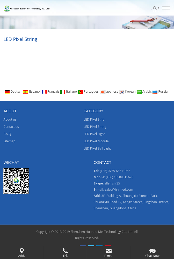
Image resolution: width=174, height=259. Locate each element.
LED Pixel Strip (94, 119)
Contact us (11, 126)
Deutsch (13, 91)
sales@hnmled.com (119, 189)
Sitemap (9, 141)
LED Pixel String (20, 39)
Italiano (69, 91)
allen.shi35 (112, 183)
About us (9, 119)
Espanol (32, 91)
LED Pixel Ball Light (97, 148)
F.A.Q (7, 134)
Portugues (88, 91)
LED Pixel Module (96, 141)
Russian (160, 91)
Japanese (109, 91)
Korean (127, 91)
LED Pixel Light (94, 134)
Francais (50, 91)
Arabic (144, 91)
